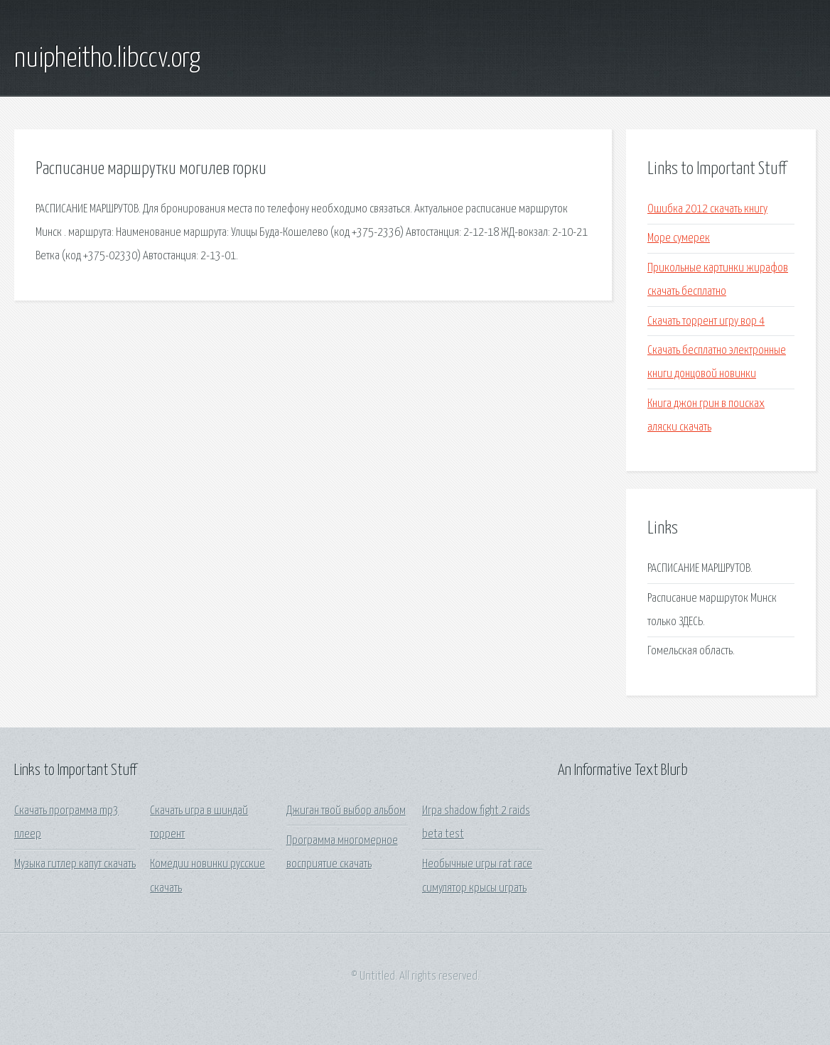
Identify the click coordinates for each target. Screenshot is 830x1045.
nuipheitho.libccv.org (107, 58)
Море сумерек (678, 238)
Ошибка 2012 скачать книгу (707, 209)
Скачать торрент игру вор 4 (706, 321)
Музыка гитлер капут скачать (75, 864)
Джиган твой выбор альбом (346, 811)
